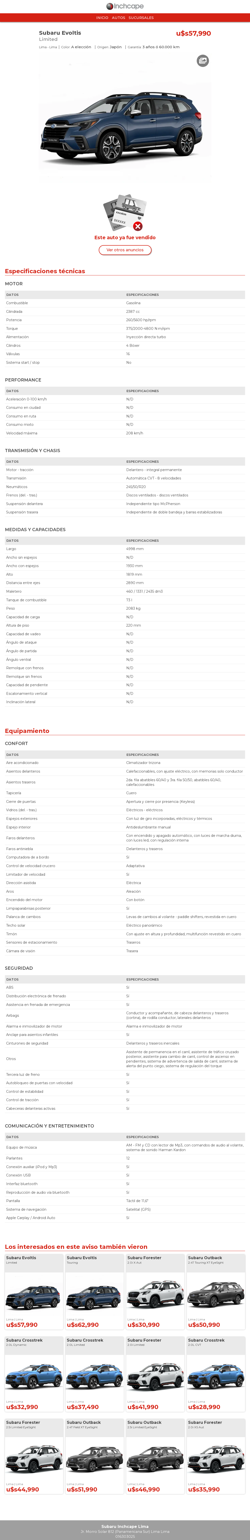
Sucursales (141, 18)
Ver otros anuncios (125, 250)
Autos (118, 18)
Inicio (102, 18)
